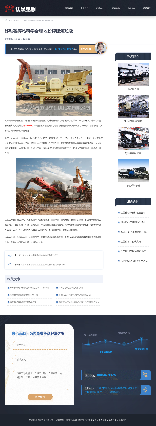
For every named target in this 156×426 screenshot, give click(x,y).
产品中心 (100, 8)
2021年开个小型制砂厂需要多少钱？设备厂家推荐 (135, 232)
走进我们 (85, 8)
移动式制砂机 (133, 185)
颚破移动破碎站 (133, 153)
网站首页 (69, 8)
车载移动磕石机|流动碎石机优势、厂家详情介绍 (31, 288)
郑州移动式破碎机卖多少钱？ (72, 288)
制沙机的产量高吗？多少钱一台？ (135, 222)
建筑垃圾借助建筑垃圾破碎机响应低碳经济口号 (44, 264)
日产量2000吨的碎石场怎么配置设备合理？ (135, 251)
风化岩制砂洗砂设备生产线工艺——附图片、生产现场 (135, 261)
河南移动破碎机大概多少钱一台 (24, 295)
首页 (10, 20)
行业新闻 (25, 20)
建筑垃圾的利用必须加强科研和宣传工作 (41, 255)
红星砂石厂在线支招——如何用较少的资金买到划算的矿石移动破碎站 (135, 241)
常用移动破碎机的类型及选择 (23, 302)
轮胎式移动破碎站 (133, 121)
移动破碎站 (28, 126)
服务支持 (131, 8)
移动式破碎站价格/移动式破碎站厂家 (75, 295)
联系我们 (147, 8)
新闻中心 (116, 8)
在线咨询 (86, 49)
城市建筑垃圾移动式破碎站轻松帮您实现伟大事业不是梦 (79, 302)
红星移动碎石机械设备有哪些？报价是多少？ (135, 212)
